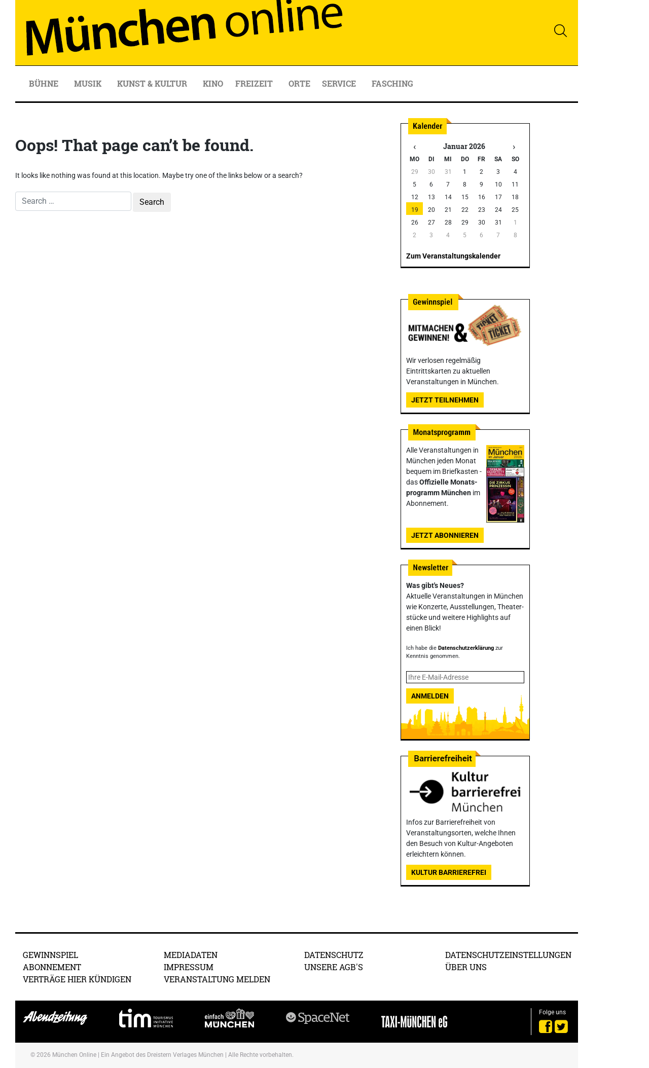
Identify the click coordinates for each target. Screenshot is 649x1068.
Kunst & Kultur (153, 83)
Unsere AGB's (333, 967)
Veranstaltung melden (217, 979)
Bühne (44, 83)
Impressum (188, 967)
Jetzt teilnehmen (445, 400)
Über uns (466, 967)
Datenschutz (334, 954)
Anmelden (430, 696)
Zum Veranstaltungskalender (453, 256)
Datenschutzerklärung (466, 648)
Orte (299, 83)
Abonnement (52, 967)
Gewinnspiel (50, 954)
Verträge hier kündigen (77, 979)
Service (340, 83)
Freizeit (255, 83)
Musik (88, 83)
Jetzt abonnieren (445, 535)
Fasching (392, 83)
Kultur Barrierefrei (448, 872)
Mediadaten (191, 954)
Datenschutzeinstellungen (508, 954)
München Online (74, 1054)
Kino (213, 83)
